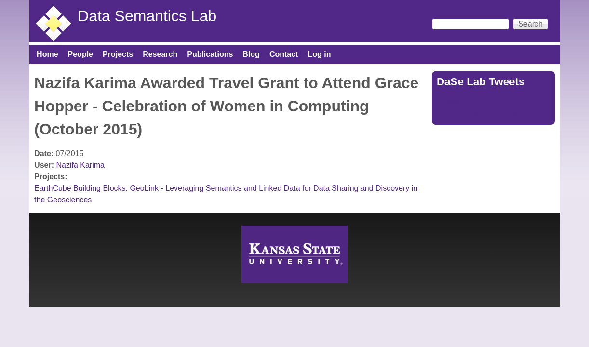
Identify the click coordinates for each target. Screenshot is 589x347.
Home (47, 54)
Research (160, 54)
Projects (118, 54)
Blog (251, 54)
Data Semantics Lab (147, 16)
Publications (210, 54)
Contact (283, 54)
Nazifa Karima (80, 165)
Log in (319, 54)
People (80, 54)
